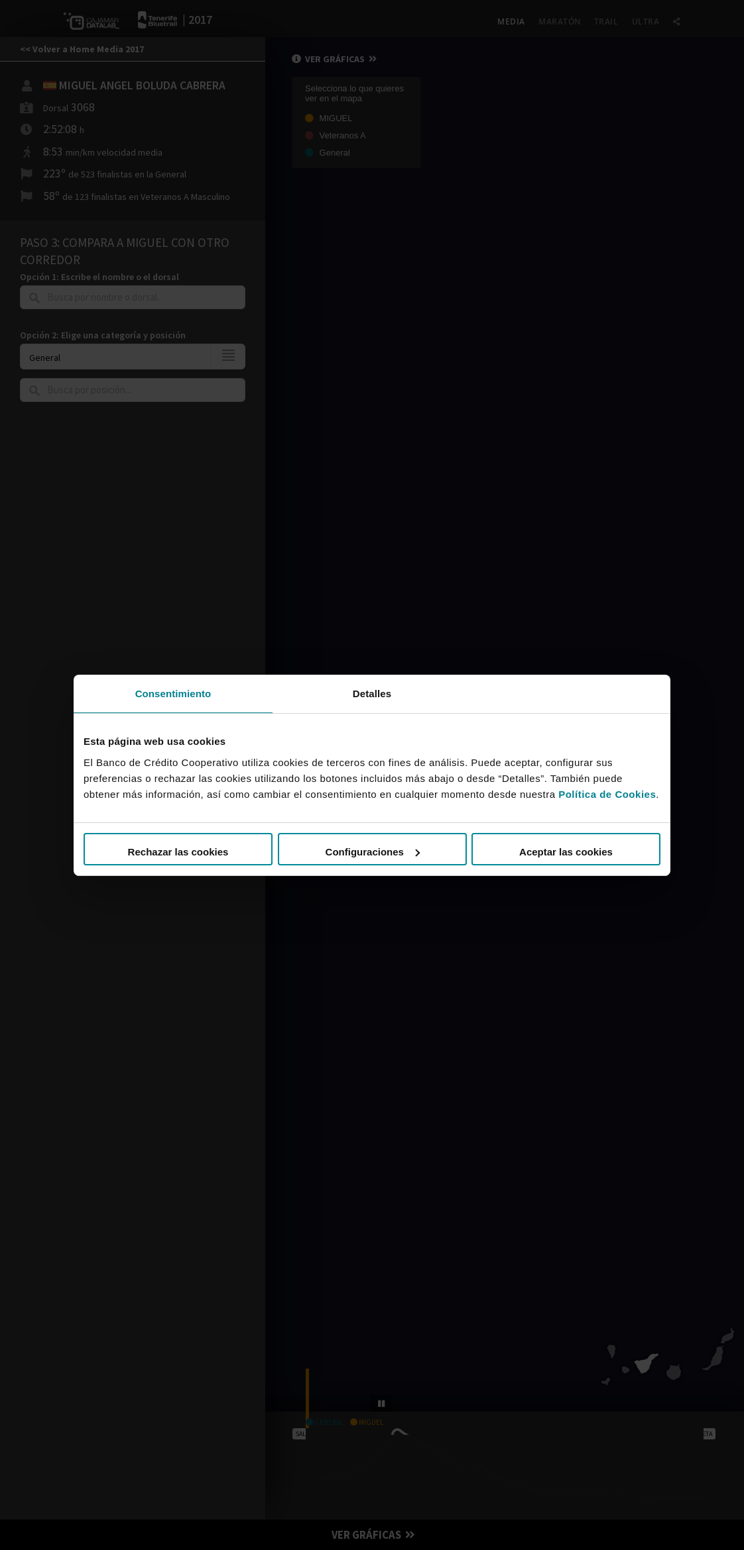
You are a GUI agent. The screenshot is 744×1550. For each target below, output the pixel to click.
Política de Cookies (607, 794)
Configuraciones (373, 851)
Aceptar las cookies (566, 851)
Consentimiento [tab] (173, 693)
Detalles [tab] (372, 693)
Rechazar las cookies (178, 851)
